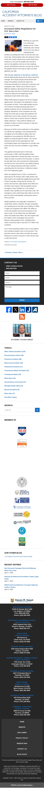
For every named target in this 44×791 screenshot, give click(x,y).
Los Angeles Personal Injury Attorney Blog (18, 558)
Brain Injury (9, 394)
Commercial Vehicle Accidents (17, 371)
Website (11, 21)
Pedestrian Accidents (13, 367)
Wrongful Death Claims (14, 386)
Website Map (22, 746)
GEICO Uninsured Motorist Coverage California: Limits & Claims (21, 588)
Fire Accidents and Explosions (18, 241)
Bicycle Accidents (12, 390)
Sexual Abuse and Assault (15, 382)
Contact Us (22, 21)
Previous (8, 252)
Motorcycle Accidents (13, 363)
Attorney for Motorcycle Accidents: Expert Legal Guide (19, 579)
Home (3, 21)
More (40, 21)
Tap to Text (32, 5)
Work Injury (10, 379)
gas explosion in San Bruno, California (25, 75)
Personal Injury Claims (14, 355)
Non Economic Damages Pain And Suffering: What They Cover (20, 571)
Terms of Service (20, 765)
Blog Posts (22, 757)
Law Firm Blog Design (21, 788)
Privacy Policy (22, 740)
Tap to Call (11, 5)
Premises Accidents (13, 359)
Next (21, 252)
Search (37, 411)
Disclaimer (22, 735)
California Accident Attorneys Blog (22, 13)
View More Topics (10, 398)
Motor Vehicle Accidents (15, 351)
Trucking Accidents (13, 375)
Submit (22, 300)
